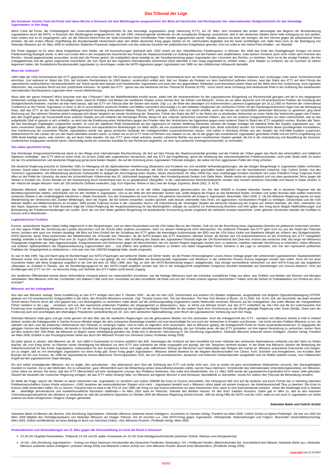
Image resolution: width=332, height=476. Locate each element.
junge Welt (296, 452)
